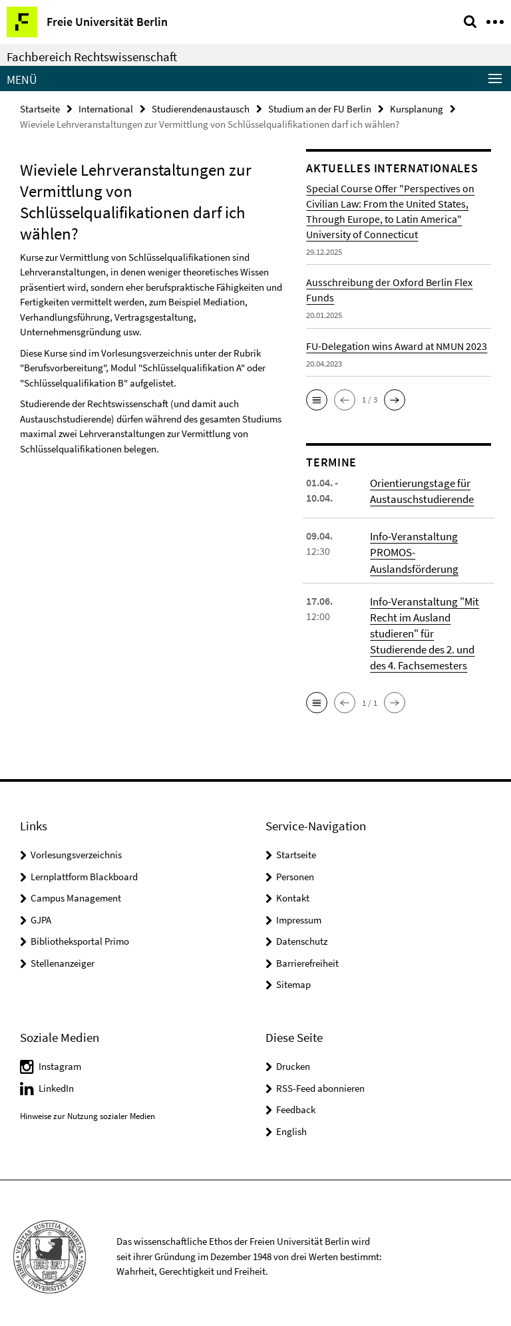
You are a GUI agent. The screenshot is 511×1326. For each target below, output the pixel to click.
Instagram (60, 1059)
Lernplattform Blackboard (84, 869)
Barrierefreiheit (307, 955)
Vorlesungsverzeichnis (76, 848)
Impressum (298, 912)
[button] (316, 399)
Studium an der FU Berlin (319, 108)
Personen (295, 869)
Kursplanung (416, 108)
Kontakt (292, 891)
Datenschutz (301, 934)
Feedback (295, 1102)
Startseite (40, 108)
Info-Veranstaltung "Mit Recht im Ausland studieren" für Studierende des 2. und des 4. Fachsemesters (422, 628)
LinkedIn (56, 1081)
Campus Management (76, 891)
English (291, 1124)
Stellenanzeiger (62, 955)
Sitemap (293, 977)
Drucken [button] (293, 1059)
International (106, 108)
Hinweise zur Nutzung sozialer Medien (87, 1109)
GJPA (41, 912)
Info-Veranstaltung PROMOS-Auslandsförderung (413, 550)
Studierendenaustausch (201, 108)
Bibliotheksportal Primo (80, 934)
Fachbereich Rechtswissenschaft (92, 57)
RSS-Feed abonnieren (320, 1081)
